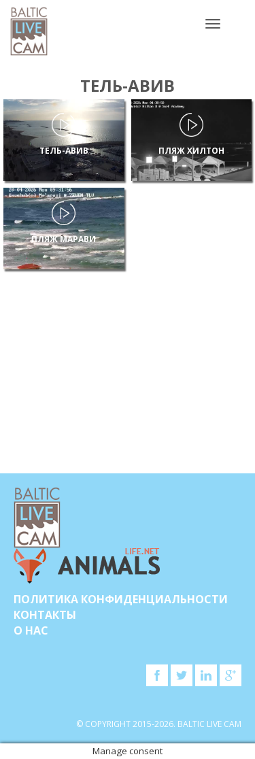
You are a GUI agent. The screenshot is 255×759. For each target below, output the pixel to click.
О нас (31, 630)
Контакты (45, 614)
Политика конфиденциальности (121, 599)
